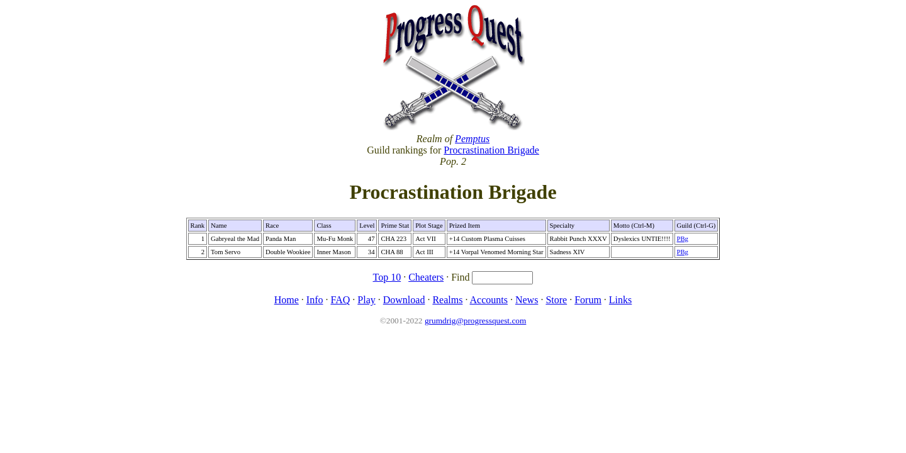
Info (314, 299)
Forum (587, 299)
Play (366, 299)
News (526, 299)
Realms (447, 299)
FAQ (340, 299)
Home (286, 299)
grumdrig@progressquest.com (475, 320)
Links (620, 299)
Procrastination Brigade (491, 150)
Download (404, 299)
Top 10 (387, 277)
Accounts (489, 299)
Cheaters (426, 277)
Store (556, 299)
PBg (682, 238)
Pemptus (472, 138)
